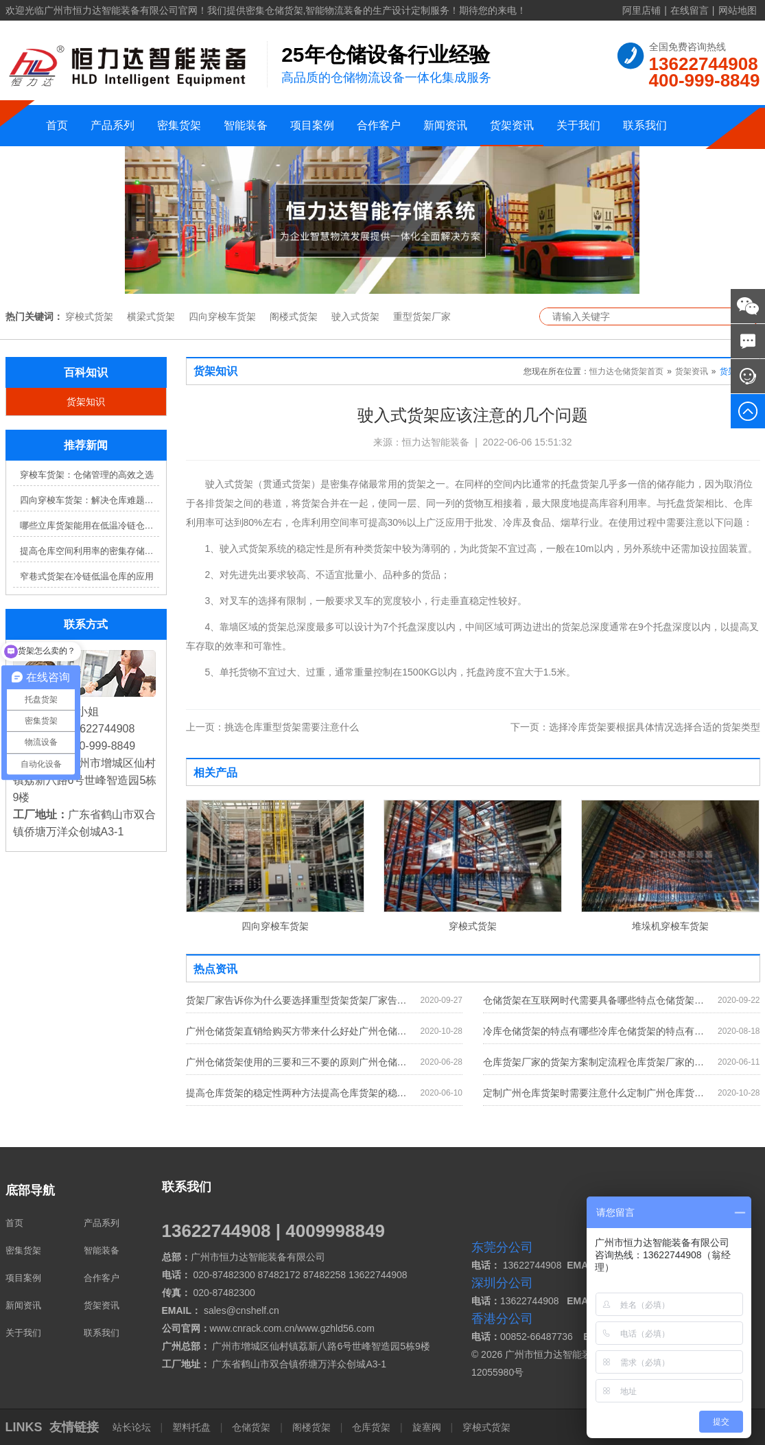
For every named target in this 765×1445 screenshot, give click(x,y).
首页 (57, 125)
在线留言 (689, 10)
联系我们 (645, 125)
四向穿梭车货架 (222, 316)
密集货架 (179, 125)
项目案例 (312, 125)
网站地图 (737, 10)
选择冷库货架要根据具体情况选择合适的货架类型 (635, 726)
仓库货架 (371, 1427)
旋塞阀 (427, 1427)
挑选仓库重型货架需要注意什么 (272, 726)
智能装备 (246, 125)
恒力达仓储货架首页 (626, 371)
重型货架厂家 (422, 316)
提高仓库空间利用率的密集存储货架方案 (89, 551)
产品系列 (112, 125)
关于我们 (578, 125)
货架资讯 (512, 125)
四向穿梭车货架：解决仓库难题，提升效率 (89, 500)
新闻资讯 (445, 125)
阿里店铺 (641, 10)
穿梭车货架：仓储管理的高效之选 (87, 475)
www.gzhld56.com (336, 1328)
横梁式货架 (151, 316)
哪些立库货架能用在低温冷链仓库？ (89, 525)
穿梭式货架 (89, 316)
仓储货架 (251, 1427)
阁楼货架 (311, 1427)
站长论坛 (133, 1427)
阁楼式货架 (294, 316)
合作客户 (379, 125)
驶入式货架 (355, 316)
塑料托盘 (191, 1427)
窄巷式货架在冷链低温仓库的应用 (87, 576)
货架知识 (86, 401)
